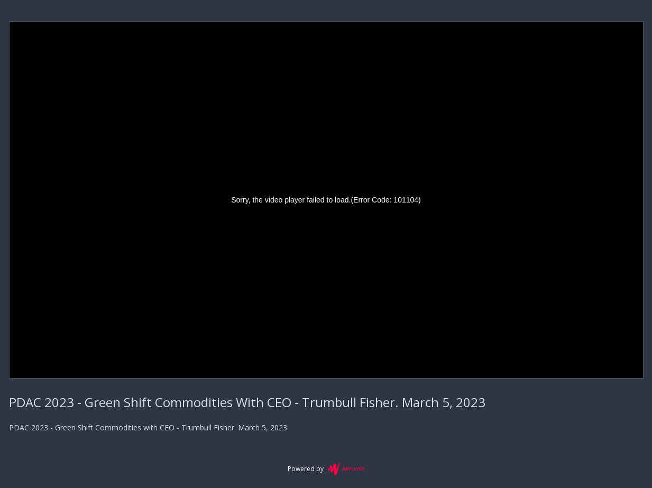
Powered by (326, 469)
